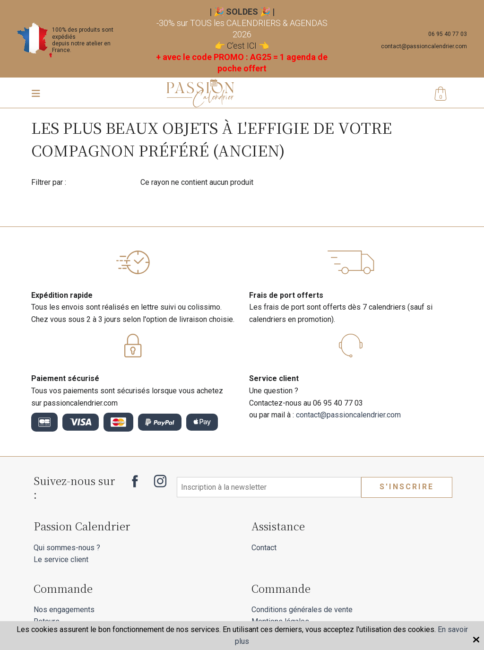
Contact (264, 547)
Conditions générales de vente (302, 609)
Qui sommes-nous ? (67, 547)
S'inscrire (407, 486)
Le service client (61, 559)
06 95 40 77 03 (447, 34)
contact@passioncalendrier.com (424, 46)
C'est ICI (242, 46)
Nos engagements (64, 609)
